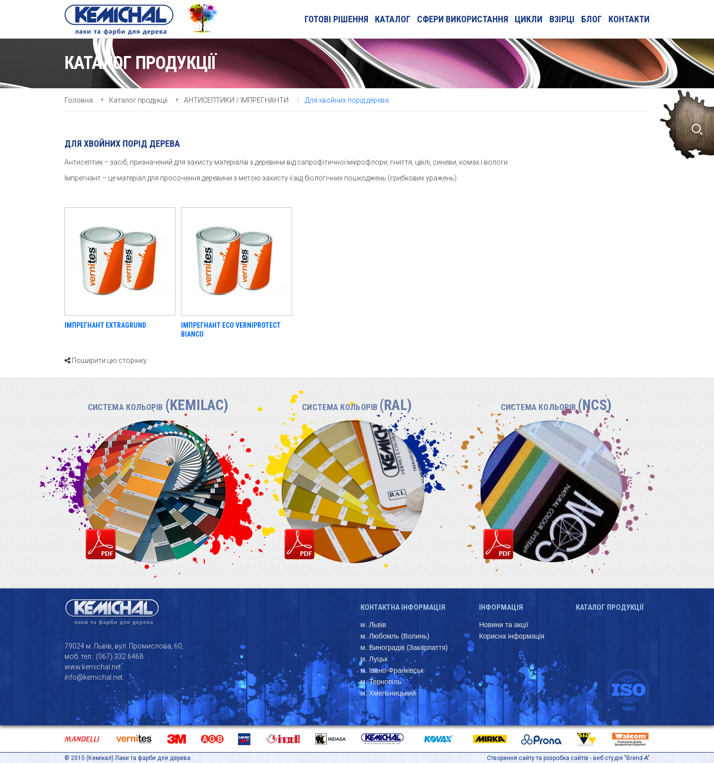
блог (591, 19)
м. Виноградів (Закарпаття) (404, 647)
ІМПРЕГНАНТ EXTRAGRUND (105, 325)
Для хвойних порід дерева (347, 100)
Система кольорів (158, 407)
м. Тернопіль (380, 682)
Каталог (393, 19)
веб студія (608, 758)
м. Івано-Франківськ (391, 670)
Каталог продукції (138, 100)
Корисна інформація (511, 636)
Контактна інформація (402, 607)
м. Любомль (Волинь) (394, 636)
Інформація (501, 607)
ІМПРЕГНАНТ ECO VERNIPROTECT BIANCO (231, 329)
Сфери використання (462, 19)
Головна (78, 100)
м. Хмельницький (388, 693)
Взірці (562, 19)
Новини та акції (503, 625)
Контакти (629, 19)
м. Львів (373, 625)
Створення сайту (511, 758)
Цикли (528, 19)
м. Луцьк (374, 659)
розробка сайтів (566, 758)
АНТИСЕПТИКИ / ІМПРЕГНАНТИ (236, 100)
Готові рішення (336, 19)
